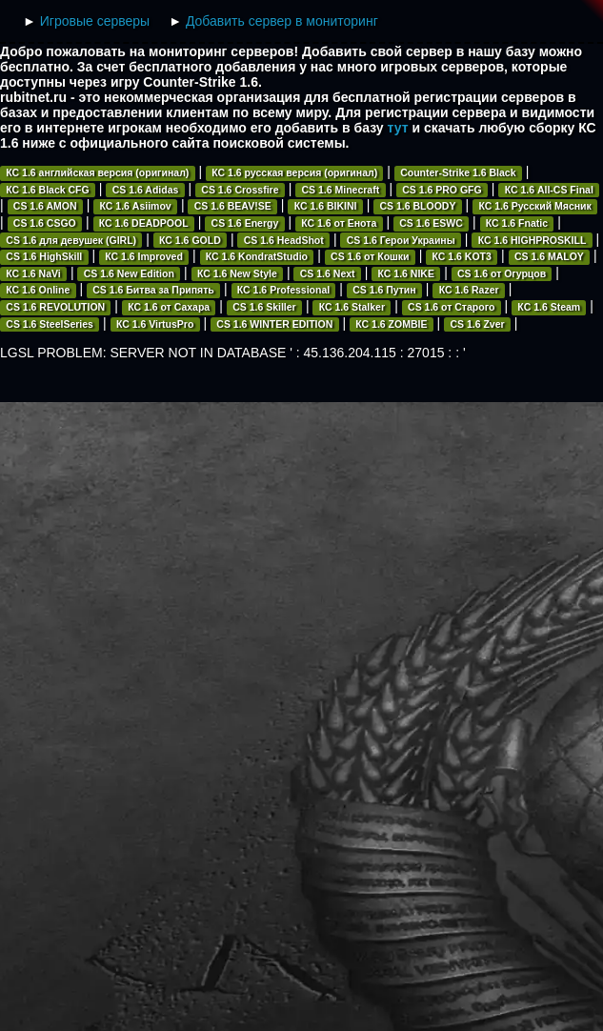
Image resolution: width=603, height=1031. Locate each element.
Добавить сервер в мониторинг (282, 21)
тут (398, 127)
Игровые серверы (95, 21)
